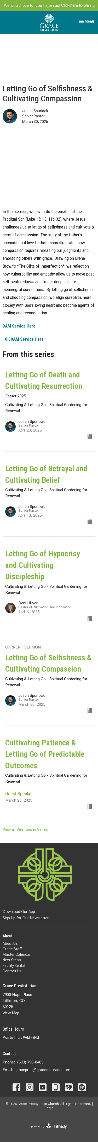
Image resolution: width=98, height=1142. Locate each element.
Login (49, 1108)
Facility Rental (14, 965)
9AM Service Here (19, 326)
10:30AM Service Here (23, 339)
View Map (11, 1013)
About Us (10, 943)
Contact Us (12, 971)
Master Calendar (17, 954)
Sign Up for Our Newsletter (26, 918)
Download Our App (19, 911)
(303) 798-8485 (30, 1062)
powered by (49, 1126)
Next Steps (12, 960)
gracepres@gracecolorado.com (42, 1069)
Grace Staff (12, 949)
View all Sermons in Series (25, 829)
